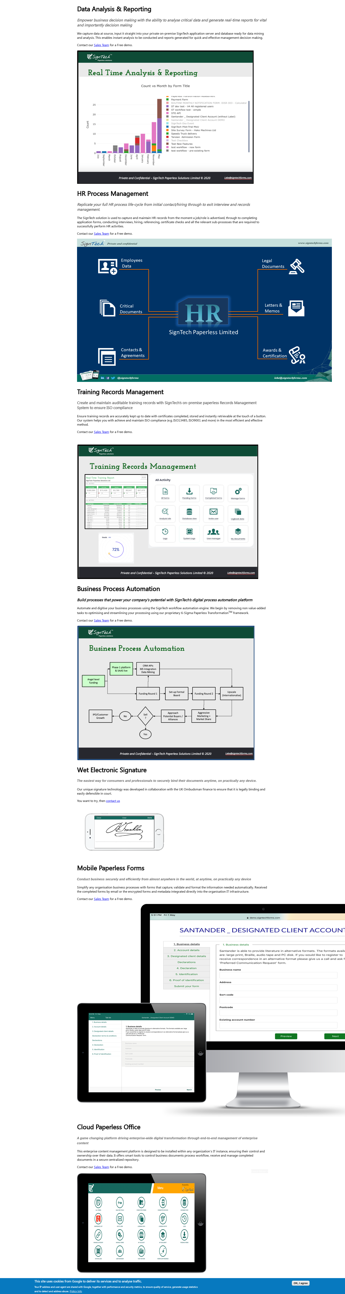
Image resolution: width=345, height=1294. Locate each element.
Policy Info (76, 1292)
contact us (113, 801)
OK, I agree (301, 1284)
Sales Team (101, 45)
